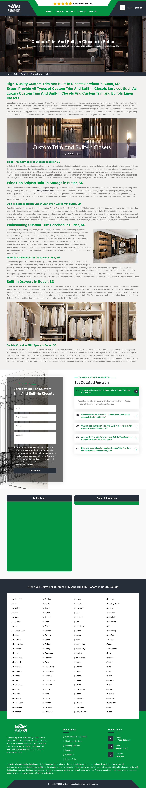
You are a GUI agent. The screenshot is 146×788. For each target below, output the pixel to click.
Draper (47, 617)
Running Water (113, 604)
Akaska (16, 608)
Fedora (47, 644)
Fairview (48, 635)
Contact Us (93, 11)
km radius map (39, 534)
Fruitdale (48, 658)
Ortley (78, 685)
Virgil (109, 671)
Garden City (49, 671)
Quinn (78, 694)
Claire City (17, 698)
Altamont (16, 617)
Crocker (48, 599)
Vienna (110, 662)
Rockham (111, 599)
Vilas (109, 667)
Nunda (78, 662)
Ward (109, 685)
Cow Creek (17, 707)
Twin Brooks (112, 649)
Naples (79, 653)
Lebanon (79, 617)
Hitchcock (48, 712)
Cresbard (17, 712)
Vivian (109, 676)
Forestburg (49, 653)
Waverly (110, 694)
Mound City (80, 649)
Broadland (17, 667)
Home (48, 11)
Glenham (48, 676)
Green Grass (50, 680)
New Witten (80, 658)
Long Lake (80, 626)
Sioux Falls (111, 617)
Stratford (110, 635)
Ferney (47, 649)
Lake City (80, 608)
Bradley (16, 653)
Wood (109, 712)
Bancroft (16, 640)
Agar (15, 604)
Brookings (17, 671)
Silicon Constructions (73, 784)
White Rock (112, 703)
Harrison (48, 689)
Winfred (110, 707)
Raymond (80, 707)
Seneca (110, 608)
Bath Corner (18, 644)
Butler (16, 74)
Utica (109, 653)
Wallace (110, 680)
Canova (16, 689)
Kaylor (78, 599)
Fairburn (48, 631)
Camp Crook (18, 685)
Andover (16, 622)
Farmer (48, 640)
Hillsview (48, 707)
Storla (109, 626)
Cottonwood (18, 703)
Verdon (110, 658)
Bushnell (16, 676)
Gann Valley (49, 667)
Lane (78, 613)
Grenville (48, 685)
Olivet (78, 671)
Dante (47, 604)
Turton (110, 644)
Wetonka (110, 698)
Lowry (78, 631)
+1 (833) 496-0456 (134, 8)
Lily (77, 622)
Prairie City (80, 689)
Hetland (48, 703)
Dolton (47, 613)
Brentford (17, 662)
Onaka (78, 676)
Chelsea (16, 694)
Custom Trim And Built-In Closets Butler (36, 74)
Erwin (47, 626)
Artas (15, 626)
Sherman (111, 613)
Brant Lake (17, 658)
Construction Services (63, 11)
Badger (16, 635)
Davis (47, 608)
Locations (81, 11)
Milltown (79, 640)
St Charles (111, 622)
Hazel (47, 694)
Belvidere (17, 649)
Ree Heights (81, 712)
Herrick (47, 698)
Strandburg (111, 631)
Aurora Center (19, 631)
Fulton (47, 662)
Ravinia (79, 703)
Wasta (109, 689)
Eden (47, 622)
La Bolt (79, 604)
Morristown (80, 644)
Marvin (78, 635)
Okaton (79, 667)
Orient (78, 680)
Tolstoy (110, 640)
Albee (15, 613)
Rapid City (80, 698)
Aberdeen (17, 599)
